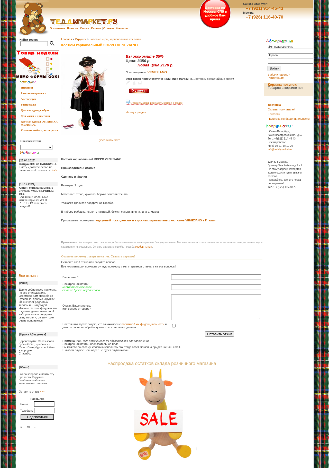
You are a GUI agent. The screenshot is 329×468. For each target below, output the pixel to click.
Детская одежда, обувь (35, 110)
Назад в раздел (136, 112)
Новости (72, 28)
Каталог (96, 28)
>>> (54, 170)
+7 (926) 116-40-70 (264, 17)
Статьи (84, 28)
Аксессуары (28, 98)
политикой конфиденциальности (143, 324)
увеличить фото (109, 140)
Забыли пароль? (279, 74)
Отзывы (108, 28)
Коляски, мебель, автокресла (39, 130)
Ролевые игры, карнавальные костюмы (115, 39)
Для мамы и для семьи (35, 115)
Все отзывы (28, 276)
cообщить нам (143, 246)
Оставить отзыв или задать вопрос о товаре (154, 102)
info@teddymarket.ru (280, 149)
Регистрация (276, 77)
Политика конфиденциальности (288, 118)
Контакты (122, 28)
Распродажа (28, 104)
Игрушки (27, 87)
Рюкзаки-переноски (33, 93)
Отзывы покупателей (281, 109)
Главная (66, 39)
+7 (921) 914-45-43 (264, 8)
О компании (57, 28)
